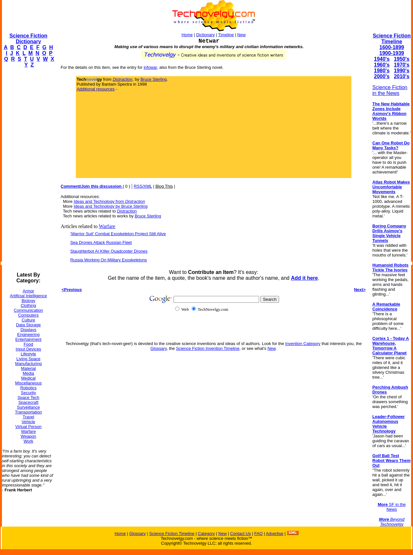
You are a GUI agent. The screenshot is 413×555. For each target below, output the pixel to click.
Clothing (28, 305)
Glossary (158, 348)
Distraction (127, 211)
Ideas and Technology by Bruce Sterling (110, 206)
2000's (381, 76)
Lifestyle (28, 353)
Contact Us (240, 533)
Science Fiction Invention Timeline (207, 348)
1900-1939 (391, 53)
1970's (401, 65)
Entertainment (28, 339)
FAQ (258, 533)
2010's (401, 76)
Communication (28, 310)
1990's (401, 70)
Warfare (28, 431)
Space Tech (28, 397)
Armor (28, 290)
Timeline (226, 34)
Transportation (28, 412)
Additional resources (95, 89)
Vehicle (28, 421)
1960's (381, 65)
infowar (150, 67)
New (241, 34)
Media (28, 373)
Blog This (164, 186)
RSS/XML (143, 186)
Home (187, 34)
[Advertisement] (28, 170)
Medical (28, 378)
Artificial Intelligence (28, 295)
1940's (381, 59)
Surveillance (28, 407)
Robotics (28, 387)
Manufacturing (28, 363)
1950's (401, 59)
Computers (28, 315)
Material (28, 368)
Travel (28, 416)
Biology (28, 300)
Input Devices (28, 349)
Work (28, 441)
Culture (28, 320)
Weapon (28, 436)
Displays (28, 329)
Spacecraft (28, 402)
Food (28, 344)
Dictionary (205, 34)
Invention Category (302, 343)
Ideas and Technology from (109, 201)
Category (206, 533)
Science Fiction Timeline (391, 38)
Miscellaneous (28, 383)
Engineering (28, 334)
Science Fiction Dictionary (28, 38)
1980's (381, 70)
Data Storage (28, 324)
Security (28, 392)
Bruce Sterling (153, 79)
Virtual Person (28, 426)
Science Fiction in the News (390, 90)
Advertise (274, 533)
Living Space (28, 358)
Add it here (304, 278)
